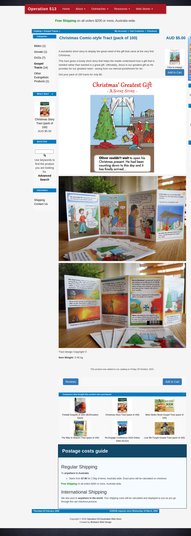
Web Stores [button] (144, 8)
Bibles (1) (40, 45)
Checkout (152, 31)
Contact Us (41, 203)
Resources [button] (122, 8)
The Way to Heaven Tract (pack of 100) (80, 437)
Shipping (39, 200)
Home (66, 8)
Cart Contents (137, 31)
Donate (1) (40, 51)
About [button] (80, 8)
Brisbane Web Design (101, 522)
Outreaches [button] (99, 8)
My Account (121, 31)
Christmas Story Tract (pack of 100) (45, 123)
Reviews (70, 381)
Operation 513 (42, 9)
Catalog (37, 31)
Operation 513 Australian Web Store (104, 519)
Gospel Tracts (51, 31)
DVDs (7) (39, 57)
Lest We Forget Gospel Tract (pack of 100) (164, 437)
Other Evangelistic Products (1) (41, 77)
